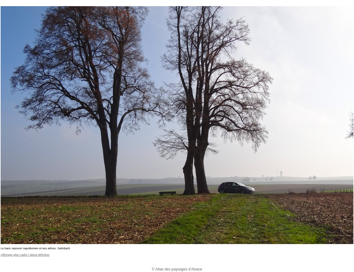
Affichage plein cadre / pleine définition (25, 254)
